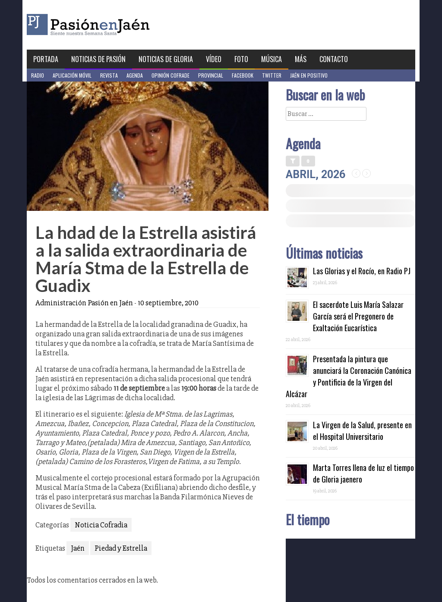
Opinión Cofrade (170, 75)
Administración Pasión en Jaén (84, 302)
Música (271, 59)
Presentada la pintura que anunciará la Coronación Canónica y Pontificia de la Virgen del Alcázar (348, 376)
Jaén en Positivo (309, 75)
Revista (109, 75)
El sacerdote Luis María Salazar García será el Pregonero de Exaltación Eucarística (358, 316)
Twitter (271, 75)
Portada (45, 59)
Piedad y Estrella (121, 548)
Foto (241, 59)
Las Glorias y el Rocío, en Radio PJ (361, 270)
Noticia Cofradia (101, 525)
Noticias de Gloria (166, 59)
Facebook (242, 75)
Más (300, 59)
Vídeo (213, 59)
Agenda (134, 75)
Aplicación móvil (72, 75)
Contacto (333, 59)
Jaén (78, 548)
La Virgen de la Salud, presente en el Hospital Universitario (362, 430)
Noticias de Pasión (98, 59)
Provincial (210, 75)
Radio (37, 75)
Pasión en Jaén (111, 25)
